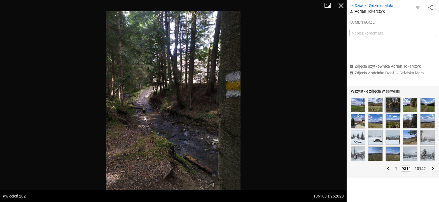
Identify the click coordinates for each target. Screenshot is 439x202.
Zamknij (341, 5)
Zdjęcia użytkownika (385, 66)
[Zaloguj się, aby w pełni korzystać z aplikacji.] (417, 7)
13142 (420, 168)
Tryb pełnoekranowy (329, 5)
